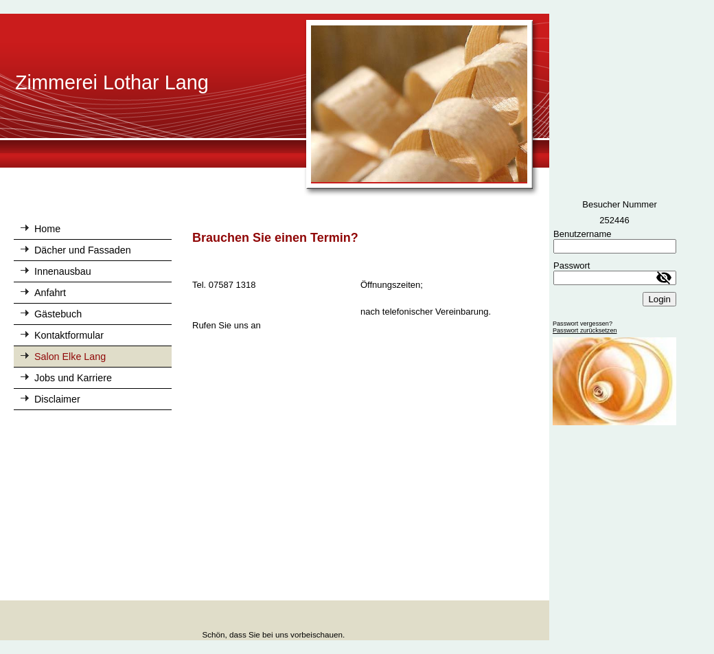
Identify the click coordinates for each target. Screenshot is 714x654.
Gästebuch (58, 313)
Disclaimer (57, 399)
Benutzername (582, 234)
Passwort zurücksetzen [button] (585, 330)
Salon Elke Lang (70, 356)
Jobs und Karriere (73, 377)
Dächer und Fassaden (82, 250)
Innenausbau (62, 271)
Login (659, 299)
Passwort (571, 265)
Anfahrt (50, 292)
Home (47, 228)
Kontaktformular (69, 335)
